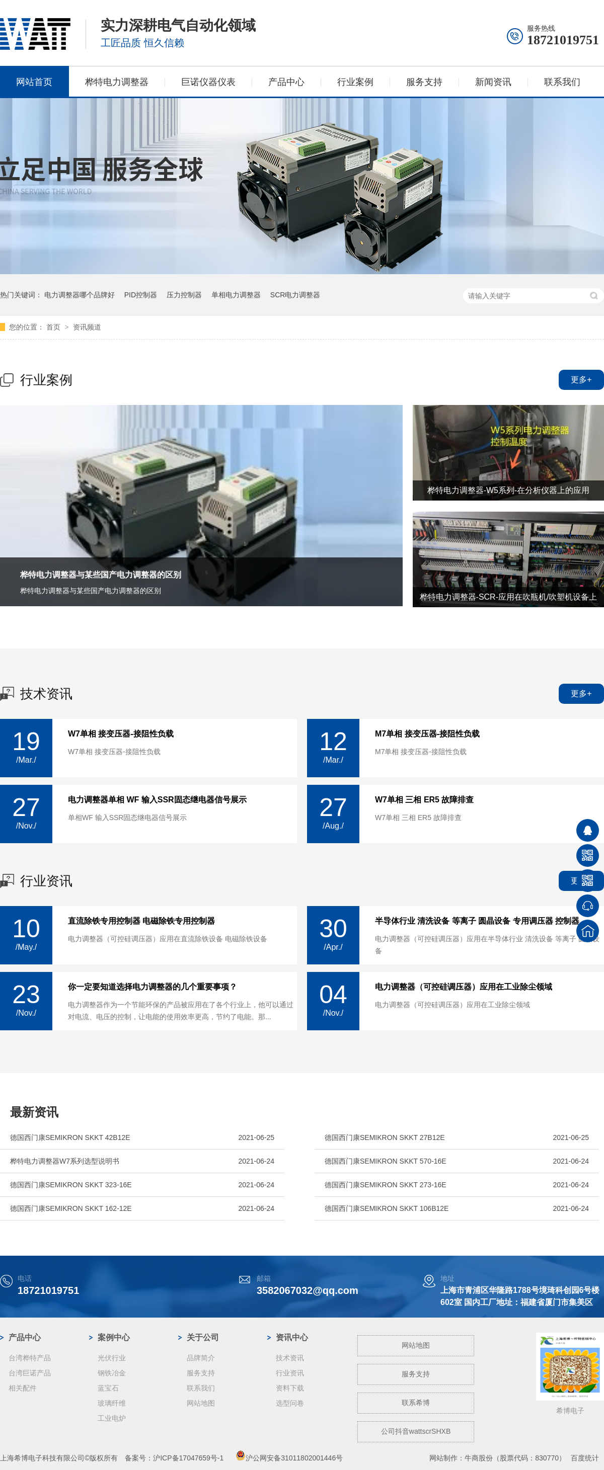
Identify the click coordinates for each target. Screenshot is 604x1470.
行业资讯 (46, 880)
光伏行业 (112, 1358)
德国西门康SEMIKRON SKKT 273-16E (385, 1185)
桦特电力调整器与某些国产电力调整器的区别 (100, 574)
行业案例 (355, 82)
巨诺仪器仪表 (208, 82)
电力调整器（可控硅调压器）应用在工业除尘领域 (463, 987)
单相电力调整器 (236, 295)
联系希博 (416, 1403)
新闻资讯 (493, 82)
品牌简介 (201, 1358)
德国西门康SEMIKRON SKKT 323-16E (71, 1185)
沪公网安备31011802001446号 (289, 1458)
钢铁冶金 (112, 1373)
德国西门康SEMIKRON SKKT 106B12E (386, 1208)
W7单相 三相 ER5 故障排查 (424, 800)
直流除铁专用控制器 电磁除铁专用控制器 (141, 921)
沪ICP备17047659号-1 (188, 1458)
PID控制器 (140, 295)
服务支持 (424, 82)
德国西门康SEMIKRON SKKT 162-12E (71, 1208)
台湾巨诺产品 (30, 1373)
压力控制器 (184, 295)
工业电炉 (112, 1418)
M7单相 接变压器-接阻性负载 (427, 734)
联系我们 (562, 82)
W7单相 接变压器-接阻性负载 (121, 734)
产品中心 (286, 82)
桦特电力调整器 (116, 82)
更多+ (581, 379)
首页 (54, 327)
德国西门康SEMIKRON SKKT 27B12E (385, 1137)
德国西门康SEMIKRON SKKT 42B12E (70, 1137)
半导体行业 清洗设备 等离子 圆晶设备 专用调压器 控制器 (477, 921)
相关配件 (23, 1388)
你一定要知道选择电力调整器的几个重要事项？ (152, 987)
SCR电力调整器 (295, 295)
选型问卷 (290, 1403)
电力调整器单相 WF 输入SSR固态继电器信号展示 (157, 800)
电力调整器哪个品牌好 (79, 295)
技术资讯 (46, 693)
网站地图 (201, 1403)
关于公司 (203, 1337)
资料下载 (290, 1388)
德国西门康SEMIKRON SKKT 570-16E (385, 1161)
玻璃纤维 (112, 1403)
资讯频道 (87, 327)
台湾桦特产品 (30, 1358)
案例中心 (114, 1337)
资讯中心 (292, 1337)
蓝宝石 (108, 1388)
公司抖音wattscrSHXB (415, 1431)
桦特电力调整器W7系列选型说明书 (64, 1161)
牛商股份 (479, 1458)
